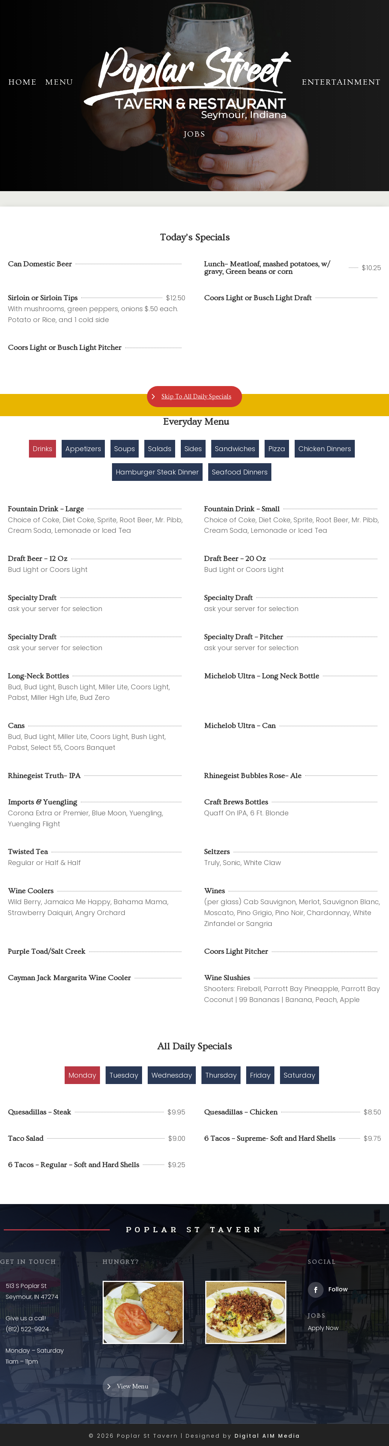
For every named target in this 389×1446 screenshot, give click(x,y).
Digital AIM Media (267, 1437)
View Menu (135, 1387)
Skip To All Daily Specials (196, 397)
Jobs (195, 134)
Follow (338, 1289)
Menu (59, 82)
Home (22, 82)
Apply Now (323, 1328)
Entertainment (341, 82)
